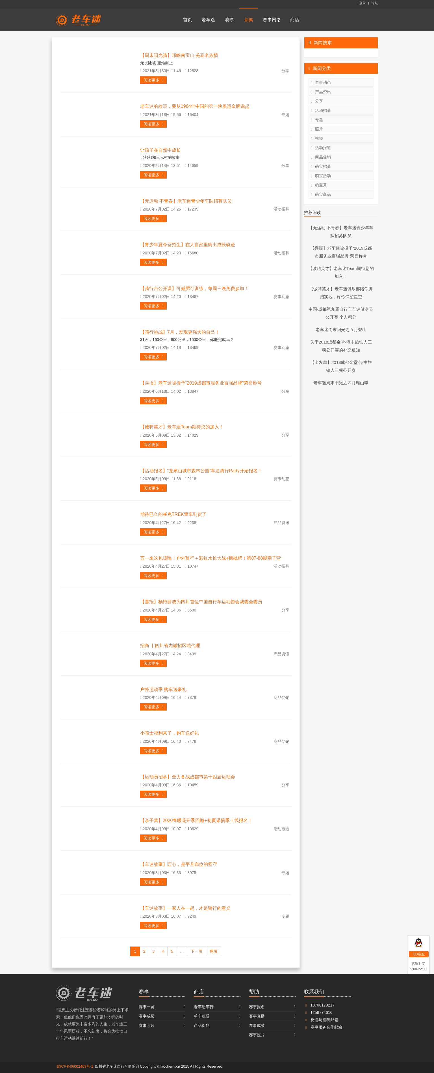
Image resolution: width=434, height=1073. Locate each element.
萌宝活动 (321, 175)
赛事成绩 (147, 1016)
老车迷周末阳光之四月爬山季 (340, 382)
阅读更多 (153, 80)
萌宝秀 (319, 185)
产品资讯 (321, 91)
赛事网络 (272, 19)
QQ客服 (419, 954)
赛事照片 (147, 1025)
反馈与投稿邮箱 (321, 1020)
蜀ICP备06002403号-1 (75, 1066)
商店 (294, 19)
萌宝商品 (321, 194)
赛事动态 (321, 82)
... (182, 951)
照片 (317, 129)
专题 (317, 119)
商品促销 (321, 157)
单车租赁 (202, 1016)
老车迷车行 (204, 1007)
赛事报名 (257, 1007)
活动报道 (321, 147)
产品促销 (202, 1025)
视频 (317, 138)
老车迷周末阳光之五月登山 (341, 329)
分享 (317, 101)
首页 (187, 19)
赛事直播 (257, 1016)
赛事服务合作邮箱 (323, 1027)
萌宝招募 (321, 166)
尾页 (214, 951)
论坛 (374, 3)
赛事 (229, 19)
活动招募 (321, 110)
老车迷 (208, 19)
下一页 (197, 951)
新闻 (248, 19)
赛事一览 (147, 1007)
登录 (361, 3)
